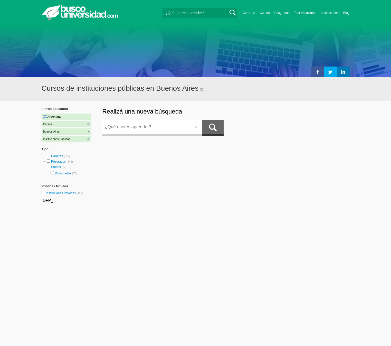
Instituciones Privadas (64, 193)
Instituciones (330, 12)
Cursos (265, 12)
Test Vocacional (305, 12)
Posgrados (281, 12)
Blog (346, 12)
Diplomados (63, 173)
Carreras (249, 12)
